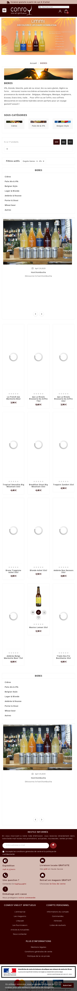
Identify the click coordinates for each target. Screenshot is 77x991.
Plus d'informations (38, 941)
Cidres (14, 126)
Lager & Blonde (12, 191)
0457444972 (20, 884)
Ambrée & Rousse (13, 196)
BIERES (38, 170)
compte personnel (57, 905)
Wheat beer (10, 205)
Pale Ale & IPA (38, 126)
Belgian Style (63, 126)
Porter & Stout (11, 200)
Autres (8, 210)
